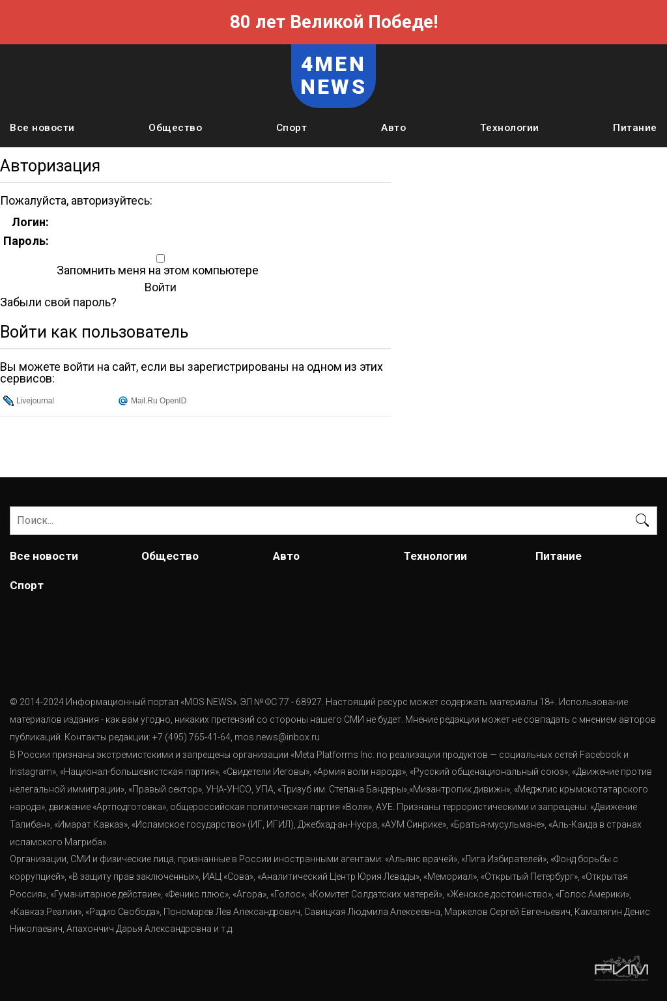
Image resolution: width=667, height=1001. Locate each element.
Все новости (42, 128)
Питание (635, 128)
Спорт (291, 128)
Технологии (509, 128)
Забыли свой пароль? (58, 302)
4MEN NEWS (333, 75)
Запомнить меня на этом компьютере (156, 270)
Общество (175, 128)
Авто (393, 128)
